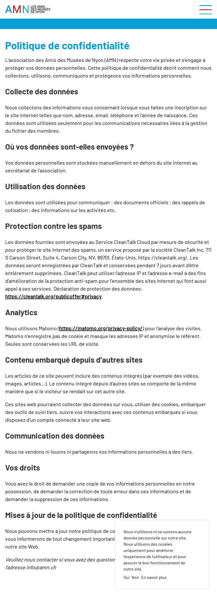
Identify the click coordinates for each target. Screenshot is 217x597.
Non (135, 577)
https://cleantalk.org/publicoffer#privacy (53, 296)
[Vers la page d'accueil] (27, 9)
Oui (127, 577)
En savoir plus (154, 577)
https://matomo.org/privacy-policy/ (101, 328)
